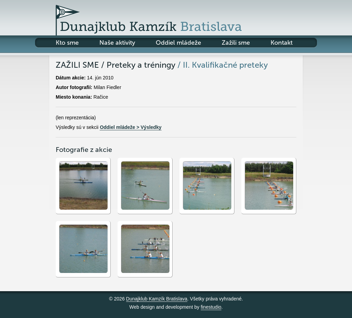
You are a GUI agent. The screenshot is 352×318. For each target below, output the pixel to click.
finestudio (211, 307)
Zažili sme (236, 42)
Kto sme (67, 42)
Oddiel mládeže (178, 42)
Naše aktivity (117, 42)
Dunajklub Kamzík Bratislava (156, 298)
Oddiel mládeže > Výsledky (130, 127)
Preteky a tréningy (141, 65)
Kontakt (282, 42)
